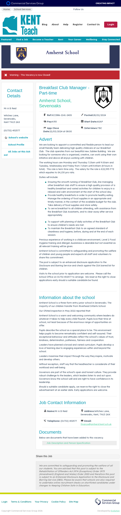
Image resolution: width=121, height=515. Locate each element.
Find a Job (22, 39)
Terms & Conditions (21, 501)
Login (110, 24)
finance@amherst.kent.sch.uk (96, 424)
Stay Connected (111, 39)
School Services (22, 9)
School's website (18, 137)
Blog (44, 24)
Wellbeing (91, 39)
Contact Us (93, 24)
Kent (60, 39)
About (55, 24)
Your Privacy (41, 501)
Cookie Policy (58, 501)
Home (6, 9)
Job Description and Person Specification (68, 443)
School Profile (16, 144)
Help (65, 24)
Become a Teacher (43, 39)
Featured (6, 39)
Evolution (115, 511)
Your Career (74, 39)
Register (78, 24)
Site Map (73, 501)
